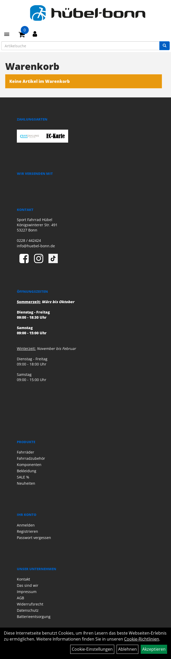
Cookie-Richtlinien (141, 639)
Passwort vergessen (34, 537)
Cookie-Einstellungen (92, 649)
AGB (20, 597)
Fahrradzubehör (31, 458)
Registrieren (27, 531)
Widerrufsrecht (30, 604)
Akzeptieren (154, 649)
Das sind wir (27, 585)
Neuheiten (26, 483)
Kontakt (23, 579)
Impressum (27, 591)
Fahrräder (25, 452)
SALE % (23, 477)
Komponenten (29, 464)
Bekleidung (26, 470)
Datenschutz (28, 610)
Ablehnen (127, 649)
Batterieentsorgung (34, 616)
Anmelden (26, 525)
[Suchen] (164, 45)
